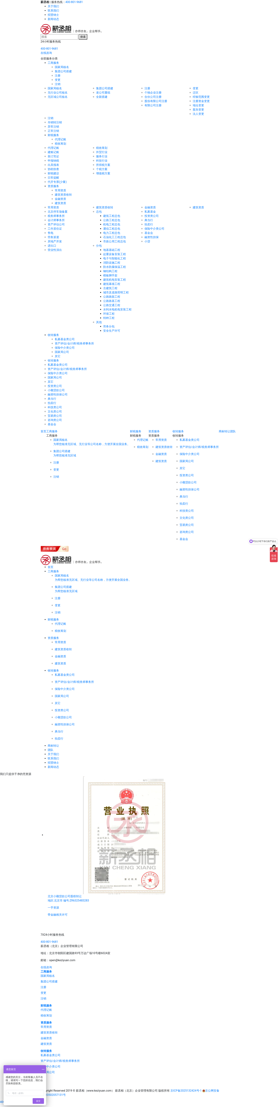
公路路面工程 (111, 296)
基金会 (148, 233)
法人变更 (198, 114)
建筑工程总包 (111, 216)
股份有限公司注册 (155, 101)
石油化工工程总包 (114, 237)
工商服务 (53, 62)
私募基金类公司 (65, 339)
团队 (233, 431)
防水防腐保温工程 (114, 267)
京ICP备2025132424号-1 (186, 1090)
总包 (99, 211)
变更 (57, 80)
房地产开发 (55, 241)
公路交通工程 (111, 305)
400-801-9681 (74, 2)
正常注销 (53, 131)
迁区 (195, 92)
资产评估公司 (56, 224)
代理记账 (60, 139)
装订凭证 (53, 156)
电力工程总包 (111, 233)
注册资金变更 (201, 101)
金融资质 (60, 199)
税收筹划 (60, 143)
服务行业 (101, 156)
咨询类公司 (55, 420)
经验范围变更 (201, 97)
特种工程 (109, 318)
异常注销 (53, 126)
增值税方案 (103, 173)
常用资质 (60, 190)
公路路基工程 (111, 301)
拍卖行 (148, 224)
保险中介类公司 (154, 228)
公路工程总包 (111, 220)
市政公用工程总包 (114, 241)
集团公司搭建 (63, 71)
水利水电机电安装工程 (117, 309)
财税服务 (53, 135)
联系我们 (53, 10)
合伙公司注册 (153, 97)
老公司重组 (103, 92)
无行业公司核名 (58, 92)
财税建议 (53, 173)
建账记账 (53, 152)
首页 (43, 431)
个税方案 (101, 169)
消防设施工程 (111, 262)
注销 (57, 84)
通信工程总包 (111, 228)
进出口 (52, 245)
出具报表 (53, 165)
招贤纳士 (53, 14)
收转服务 (53, 335)
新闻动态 (53, 19)
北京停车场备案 (58, 211)
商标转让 (224, 431)
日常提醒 (53, 177)
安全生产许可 (111, 330)
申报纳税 (53, 160)
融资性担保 (151, 237)
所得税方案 (103, 165)
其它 (57, 356)
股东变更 (198, 109)
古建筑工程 (110, 288)
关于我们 (53, 6)
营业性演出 (55, 250)
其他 (99, 322)
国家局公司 (62, 352)
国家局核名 (62, 67)
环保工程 (109, 313)
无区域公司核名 (58, 97)
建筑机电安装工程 (114, 279)
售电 (50, 233)
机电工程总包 (111, 224)
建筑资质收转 (63, 194)
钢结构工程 (110, 271)
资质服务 (53, 186)
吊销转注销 (55, 122)
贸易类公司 (55, 415)
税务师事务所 (56, 216)
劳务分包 (109, 326)
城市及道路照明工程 (116, 292)
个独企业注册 (153, 92)
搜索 (83, 36)
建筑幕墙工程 (111, 284)
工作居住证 (55, 228)
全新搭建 (101, 97)
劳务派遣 (53, 237)
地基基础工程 (111, 250)
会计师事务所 (56, 220)
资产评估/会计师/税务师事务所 (74, 343)
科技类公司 (55, 407)
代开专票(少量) (57, 182)
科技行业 (101, 160)
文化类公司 (55, 411)
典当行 (148, 220)
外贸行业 (101, 152)
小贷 (147, 241)
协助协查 (53, 169)
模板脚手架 (110, 275)
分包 (99, 245)
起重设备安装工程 (114, 254)
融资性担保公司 (58, 394)
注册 (57, 75)
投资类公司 (151, 216)
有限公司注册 (153, 105)
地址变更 (198, 105)
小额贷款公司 (56, 390)
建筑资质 (60, 203)
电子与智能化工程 (114, 258)
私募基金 (150, 211)
